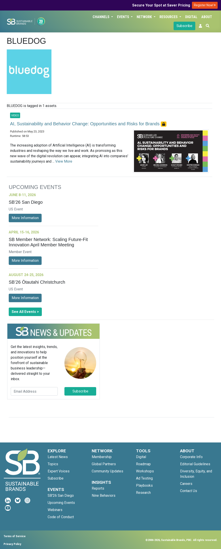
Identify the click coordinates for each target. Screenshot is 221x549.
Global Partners (104, 464)
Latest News (58, 457)
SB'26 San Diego (61, 495)
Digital (191, 17)
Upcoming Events (61, 503)
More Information (25, 218)
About (206, 17)
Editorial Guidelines (195, 464)
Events (123, 17)
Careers (186, 484)
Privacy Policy (12, 544)
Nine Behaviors (103, 495)
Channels (101, 17)
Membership (102, 457)
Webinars (55, 510)
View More (63, 161)
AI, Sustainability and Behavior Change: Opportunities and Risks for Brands (85, 123)
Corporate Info (191, 457)
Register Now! (205, 5)
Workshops (145, 471)
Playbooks (144, 485)
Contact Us (188, 491)
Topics (53, 464)
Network (145, 17)
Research (143, 492)
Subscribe (184, 26)
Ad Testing (144, 478)
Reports (98, 488)
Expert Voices (59, 471)
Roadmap (143, 464)
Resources (168, 17)
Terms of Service (15, 536)
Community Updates (107, 471)
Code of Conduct (61, 517)
